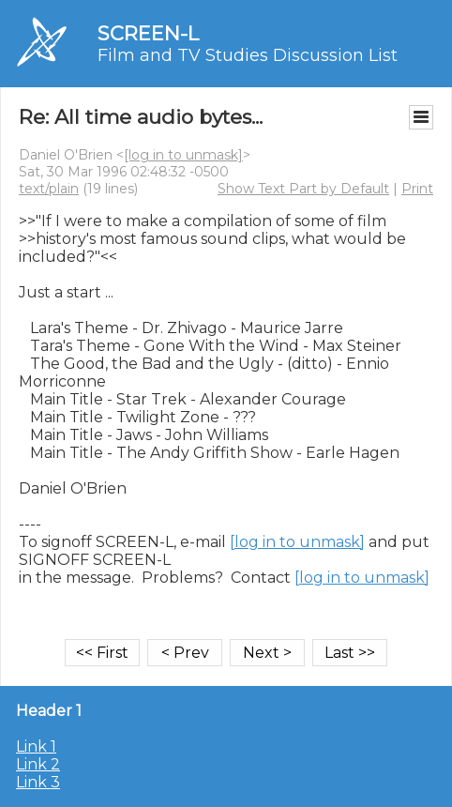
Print (417, 188)
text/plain (49, 188)
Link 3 (38, 782)
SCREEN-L (148, 33)
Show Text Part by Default (303, 188)
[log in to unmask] (183, 154)
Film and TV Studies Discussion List (248, 55)
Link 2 (38, 764)
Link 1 (36, 746)
